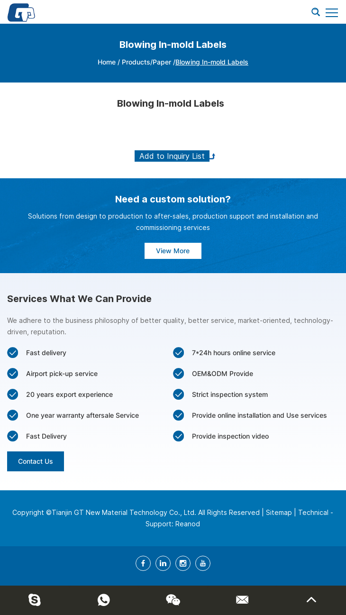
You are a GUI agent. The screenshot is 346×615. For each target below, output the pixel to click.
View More (173, 251)
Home (107, 62)
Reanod (187, 524)
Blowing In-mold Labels (211, 62)
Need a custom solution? (173, 199)
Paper (163, 62)
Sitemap (279, 512)
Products (136, 62)
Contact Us (35, 461)
